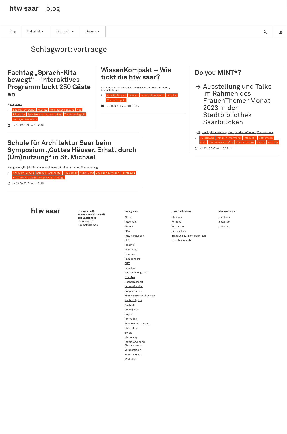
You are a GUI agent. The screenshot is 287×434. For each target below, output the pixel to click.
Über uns (177, 217)
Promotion (131, 319)
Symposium (45, 177)
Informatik (250, 138)
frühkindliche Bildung (61, 110)
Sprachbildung (53, 114)
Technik (261, 142)
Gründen (130, 277)
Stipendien (131, 328)
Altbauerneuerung (23, 173)
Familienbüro (132, 259)
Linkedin (223, 226)
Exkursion (130, 254)
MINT (203, 142)
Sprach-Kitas (35, 114)
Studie (128, 333)
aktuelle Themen (116, 95)
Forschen (130, 268)
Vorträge (18, 119)
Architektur (54, 173)
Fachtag (42, 110)
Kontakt (176, 222)
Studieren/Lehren (158, 87)
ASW (127, 231)
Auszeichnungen (134, 236)
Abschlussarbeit (134, 345)
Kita (79, 110)
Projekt (27, 167)
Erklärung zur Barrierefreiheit (189, 236)
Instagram (224, 222)
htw (34, 8)
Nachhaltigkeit (133, 300)
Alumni (129, 226)
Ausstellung (207, 138)
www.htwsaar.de (181, 240)
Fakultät (33, 31)
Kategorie (62, 31)
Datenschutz (179, 231)
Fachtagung (128, 173)
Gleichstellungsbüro (222, 132)
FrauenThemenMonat (228, 138)
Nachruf (129, 305)
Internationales (134, 286)
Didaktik (130, 245)
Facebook (224, 217)
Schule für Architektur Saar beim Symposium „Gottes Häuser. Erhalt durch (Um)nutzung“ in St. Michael (71, 150)
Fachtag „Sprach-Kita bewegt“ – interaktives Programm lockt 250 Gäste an (49, 83)
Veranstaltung (109, 90)
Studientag (131, 337)
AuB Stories (70, 173)
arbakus (41, 173)
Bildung (17, 110)
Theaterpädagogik (74, 114)
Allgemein (16, 104)
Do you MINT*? (218, 72)
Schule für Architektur (45, 167)
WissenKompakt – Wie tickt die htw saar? (136, 74)
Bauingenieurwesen (107, 173)
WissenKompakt (116, 100)
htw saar (133, 95)
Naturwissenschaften (221, 142)
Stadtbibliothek (245, 142)
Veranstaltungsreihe (152, 95)
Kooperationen (133, 291)
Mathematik (265, 138)
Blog (12, 31)
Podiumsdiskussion (24, 177)
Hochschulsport (134, 282)
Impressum (178, 226)
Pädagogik (19, 114)
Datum (91, 31)
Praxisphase (132, 309)
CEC (127, 240)
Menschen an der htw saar (132, 87)
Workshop (31, 119)
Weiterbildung (133, 354)
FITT (127, 263)
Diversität (29, 110)
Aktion (128, 217)
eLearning (131, 249)
